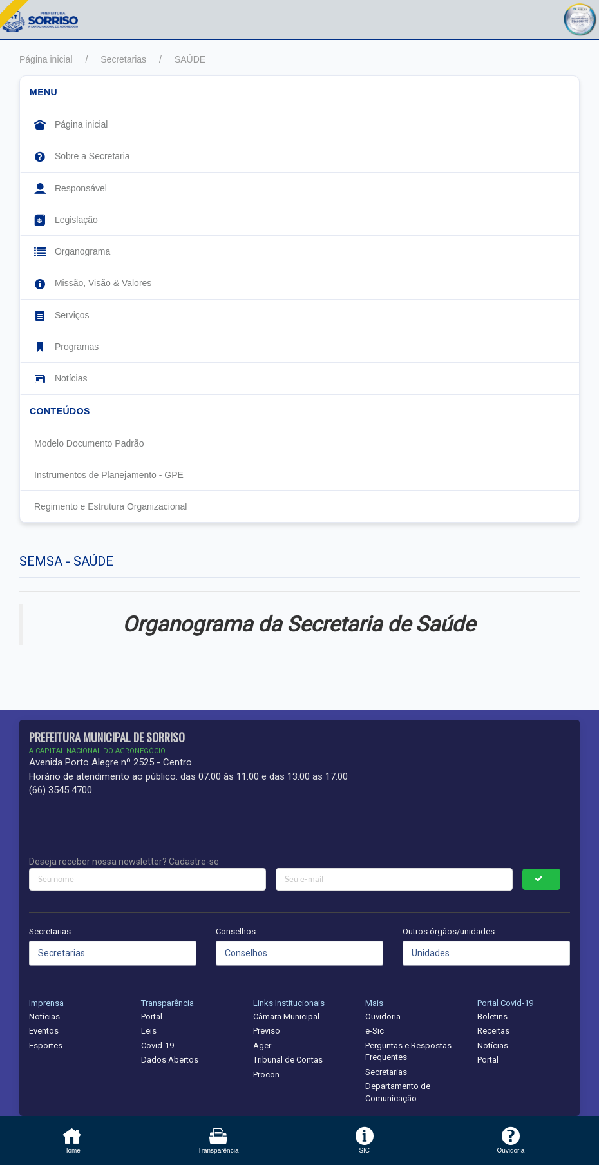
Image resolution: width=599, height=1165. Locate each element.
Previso (266, 1030)
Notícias (44, 1016)
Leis (149, 1030)
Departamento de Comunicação (397, 1092)
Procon (266, 1074)
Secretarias (123, 59)
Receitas (493, 1030)
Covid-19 (157, 1045)
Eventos (44, 1030)
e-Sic (374, 1030)
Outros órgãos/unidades (449, 931)
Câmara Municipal (286, 1016)
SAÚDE (190, 59)
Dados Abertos (169, 1059)
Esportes (45, 1045)
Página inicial (46, 59)
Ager (262, 1045)
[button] (579, 17)
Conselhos (236, 931)
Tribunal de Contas (288, 1059)
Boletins (492, 1016)
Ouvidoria (383, 1016)
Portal (151, 1016)
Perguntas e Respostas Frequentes (408, 1052)
